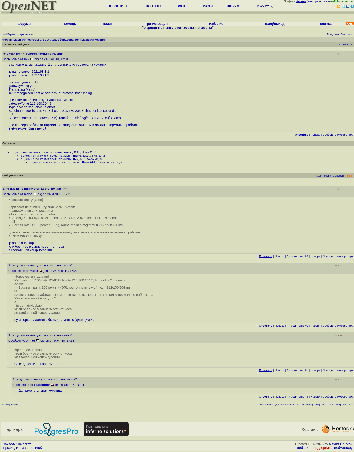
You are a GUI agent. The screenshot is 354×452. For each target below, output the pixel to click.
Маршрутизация (93, 39)
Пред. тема (334, 404)
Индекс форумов (310, 404)
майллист (217, 24)
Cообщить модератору (338, 134)
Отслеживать (345, 44)
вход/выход (274, 24)
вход (310, 1)
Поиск (260, 6)
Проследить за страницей (23, 448)
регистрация (322, 1)
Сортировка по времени (331, 175)
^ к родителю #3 (297, 396)
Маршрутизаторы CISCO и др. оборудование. (46, 39)
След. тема (347, 404)
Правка (315, 134)
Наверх (315, 256)
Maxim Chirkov (340, 444)
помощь (69, 24)
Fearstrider (90, 162)
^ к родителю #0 (297, 256)
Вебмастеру (343, 448)
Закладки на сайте (17, 444)
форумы (24, 24)
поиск (107, 24)
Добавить (304, 448)
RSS (349, 175)
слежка (326, 24)
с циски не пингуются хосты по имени (37, 152)
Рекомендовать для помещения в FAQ (279, 404)
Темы (323, 404)
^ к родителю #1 (297, 325)
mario (68, 152)
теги (269, 6)
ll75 (26, 59)
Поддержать (322, 448)
